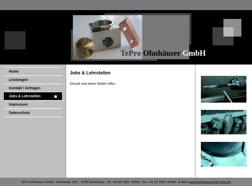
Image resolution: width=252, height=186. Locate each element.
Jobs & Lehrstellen (24, 96)
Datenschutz (19, 113)
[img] (126, 32)
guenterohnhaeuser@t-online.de (209, 181)
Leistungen (18, 80)
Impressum (18, 104)
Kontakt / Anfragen (24, 88)
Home (14, 71)
